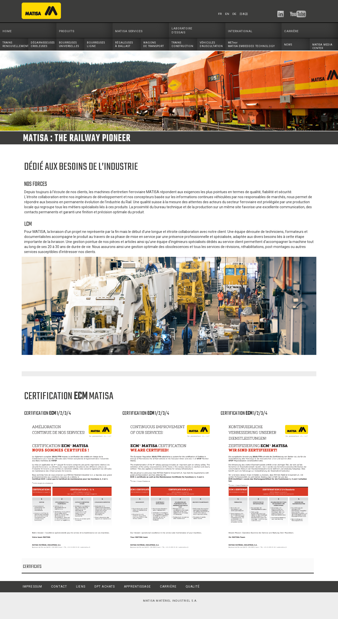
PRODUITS (66, 31)
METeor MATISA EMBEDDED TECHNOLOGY (251, 44)
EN (227, 13)
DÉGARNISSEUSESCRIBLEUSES (43, 44)
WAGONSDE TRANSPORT (153, 44)
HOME (7, 31)
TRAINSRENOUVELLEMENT (15, 44)
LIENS (80, 586)
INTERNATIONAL (240, 31)
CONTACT (59, 586)
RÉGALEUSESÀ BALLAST (124, 44)
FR (220, 13)
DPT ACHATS (104, 586)
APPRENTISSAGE (137, 586)
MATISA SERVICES (129, 31)
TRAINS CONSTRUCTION (182, 44)
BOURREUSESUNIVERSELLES (69, 44)
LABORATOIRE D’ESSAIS (182, 30)
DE (234, 13)
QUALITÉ (193, 586)
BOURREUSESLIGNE (96, 44)
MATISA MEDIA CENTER (322, 46)
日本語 (244, 13)
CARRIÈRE (291, 31)
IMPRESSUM (32, 586)
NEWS (288, 44)
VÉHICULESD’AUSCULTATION (211, 44)
